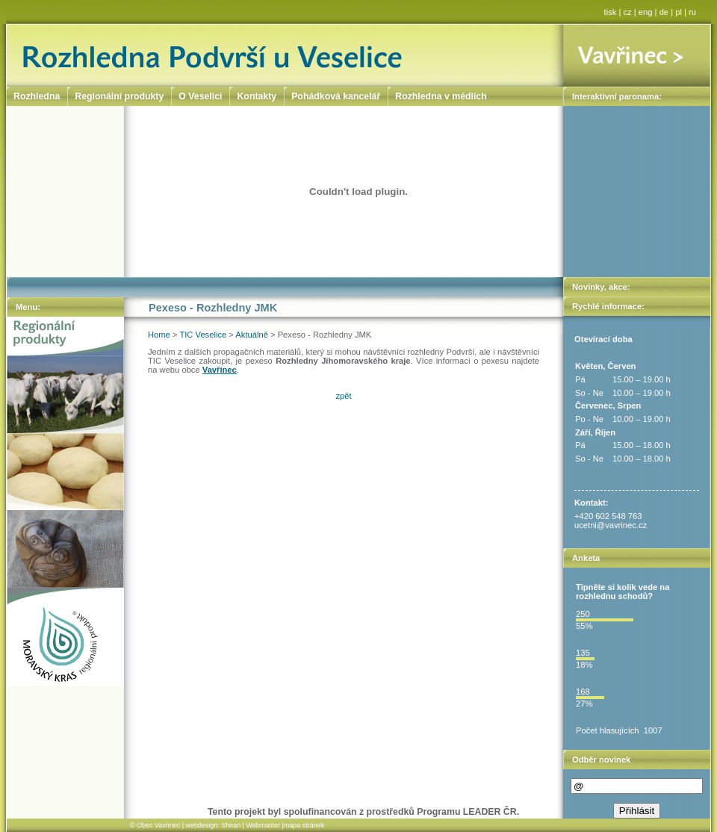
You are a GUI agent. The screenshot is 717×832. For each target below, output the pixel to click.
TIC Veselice (202, 334)
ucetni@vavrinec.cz (610, 525)
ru (692, 11)
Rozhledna (36, 96)
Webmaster (263, 825)
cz (628, 11)
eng (646, 11)
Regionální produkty (119, 96)
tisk (610, 11)
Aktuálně (251, 334)
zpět (343, 395)
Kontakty (256, 96)
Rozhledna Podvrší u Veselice (285, 55)
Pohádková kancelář (335, 96)
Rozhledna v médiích (440, 96)
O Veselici (200, 96)
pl (678, 11)
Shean (230, 825)
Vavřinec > (636, 55)
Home (159, 334)
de (663, 11)
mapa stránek (304, 825)
